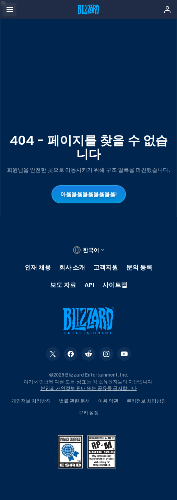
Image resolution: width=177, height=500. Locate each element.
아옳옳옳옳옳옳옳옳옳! (88, 194)
